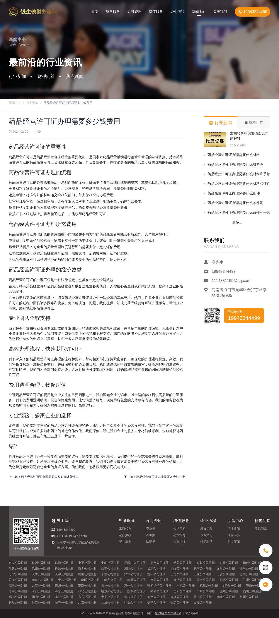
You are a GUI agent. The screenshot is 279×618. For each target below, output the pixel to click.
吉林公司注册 (110, 585)
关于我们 (220, 12)
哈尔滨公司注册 (111, 591)
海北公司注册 (87, 591)
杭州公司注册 (209, 585)
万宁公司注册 (18, 574)
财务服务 (113, 12)
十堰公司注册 (110, 574)
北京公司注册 (87, 602)
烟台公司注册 (252, 563)
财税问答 (234, 535)
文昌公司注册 (226, 568)
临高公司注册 (229, 580)
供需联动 (206, 541)
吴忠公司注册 (156, 568)
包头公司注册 (133, 602)
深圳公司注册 (133, 574)
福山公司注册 (18, 597)
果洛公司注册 (159, 591)
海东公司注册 (64, 591)
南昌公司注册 (136, 580)
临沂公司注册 (183, 580)
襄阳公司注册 (133, 568)
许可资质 (134, 12)
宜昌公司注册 (229, 563)
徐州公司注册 (41, 568)
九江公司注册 (41, 585)
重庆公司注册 (203, 597)
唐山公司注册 (87, 574)
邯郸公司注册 (232, 585)
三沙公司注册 (226, 574)
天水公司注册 (41, 574)
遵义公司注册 (18, 563)
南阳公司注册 (90, 580)
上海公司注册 (179, 574)
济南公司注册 (87, 585)
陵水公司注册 (206, 580)
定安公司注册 (110, 597)
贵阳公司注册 (183, 591)
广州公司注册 (206, 591)
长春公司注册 (64, 602)
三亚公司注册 (203, 574)
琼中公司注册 (249, 574)
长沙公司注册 (18, 602)
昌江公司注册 (41, 602)
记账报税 (125, 535)
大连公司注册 (179, 597)
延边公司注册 (18, 568)
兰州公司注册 (252, 580)
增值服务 (156, 12)
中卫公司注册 (87, 563)
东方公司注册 (87, 597)
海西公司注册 (255, 585)
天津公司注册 (64, 574)
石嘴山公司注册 (135, 563)
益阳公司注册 (183, 563)
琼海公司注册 (18, 580)
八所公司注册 (110, 602)
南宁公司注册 (113, 580)
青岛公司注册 (67, 580)
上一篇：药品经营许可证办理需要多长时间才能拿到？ (44, 477)
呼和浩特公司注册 (159, 585)
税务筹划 (125, 541)
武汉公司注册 (203, 568)
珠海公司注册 (64, 563)
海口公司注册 (41, 591)
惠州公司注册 (133, 585)
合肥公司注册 (186, 585)
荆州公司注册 (64, 585)
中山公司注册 (110, 563)
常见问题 (261, 528)
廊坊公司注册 (18, 585)
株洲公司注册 (41, 563)
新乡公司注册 (87, 568)
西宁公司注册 (110, 568)
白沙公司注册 (203, 602)
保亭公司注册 (156, 602)
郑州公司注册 (159, 563)
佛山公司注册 (41, 597)
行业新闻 (32, 103)
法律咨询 (179, 541)
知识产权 (179, 528)
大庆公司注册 (133, 597)
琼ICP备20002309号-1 (168, 613)
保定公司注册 (179, 602)
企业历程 (177, 12)
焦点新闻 (234, 541)
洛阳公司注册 (159, 580)
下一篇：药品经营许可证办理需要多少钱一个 (154, 477)
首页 (95, 12)
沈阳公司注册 (156, 574)
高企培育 (179, 535)
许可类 (150, 535)
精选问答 (262, 520)
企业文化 (206, 535)
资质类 (150, 528)
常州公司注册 (249, 597)
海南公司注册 (18, 591)
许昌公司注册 (64, 568)
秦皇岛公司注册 (42, 580)
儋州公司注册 (156, 597)
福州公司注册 (252, 591)
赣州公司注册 (229, 591)
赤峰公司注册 (226, 597)
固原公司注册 (136, 591)
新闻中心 (199, 12)
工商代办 (125, 528)
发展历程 (206, 528)
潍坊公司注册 (249, 568)
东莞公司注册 (64, 597)
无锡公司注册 (179, 568)
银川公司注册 (206, 563)
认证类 (150, 541)
